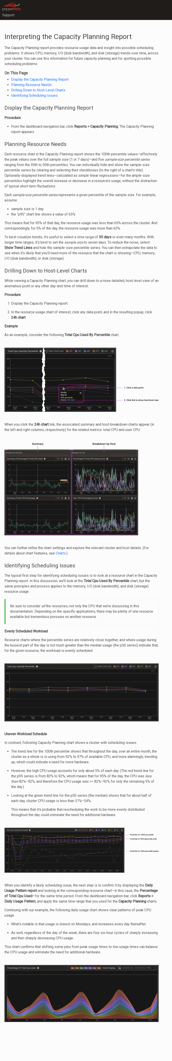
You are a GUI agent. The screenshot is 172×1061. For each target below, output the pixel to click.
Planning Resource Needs (31, 85)
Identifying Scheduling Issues (34, 95)
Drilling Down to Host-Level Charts (38, 90)
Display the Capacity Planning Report (40, 79)
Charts (61, 553)
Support (8, 15)
